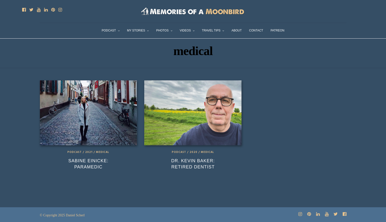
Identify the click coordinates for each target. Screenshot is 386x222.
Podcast (109, 30)
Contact (256, 30)
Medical (102, 152)
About (236, 30)
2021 (89, 152)
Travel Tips (211, 30)
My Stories (136, 30)
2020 (193, 152)
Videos (185, 30)
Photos (162, 30)
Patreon (277, 30)
